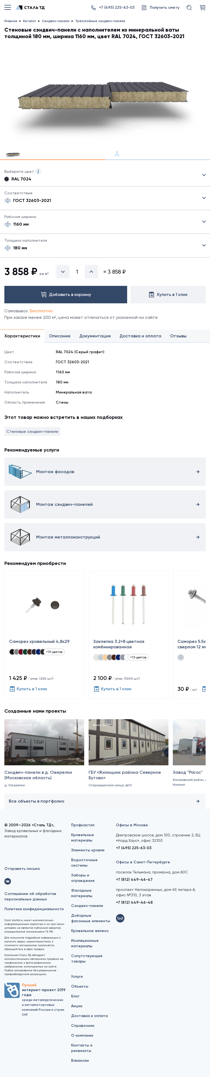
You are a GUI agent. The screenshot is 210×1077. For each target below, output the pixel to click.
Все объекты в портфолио (105, 801)
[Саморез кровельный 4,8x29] (44, 635)
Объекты (79, 986)
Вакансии (80, 1060)
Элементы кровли (87, 850)
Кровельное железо (90, 930)
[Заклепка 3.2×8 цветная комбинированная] (128, 635)
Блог (75, 996)
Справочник (82, 1025)
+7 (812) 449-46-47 (134, 879)
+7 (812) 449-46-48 (134, 902)
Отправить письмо (22, 868)
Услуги (77, 976)
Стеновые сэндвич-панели (32, 431)
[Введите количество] (77, 271)
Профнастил (82, 825)
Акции (76, 1006)
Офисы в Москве (132, 825)
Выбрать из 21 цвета (105, 175)
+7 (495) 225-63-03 (133, 848)
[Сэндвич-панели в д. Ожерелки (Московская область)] (44, 758)
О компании (82, 1035)
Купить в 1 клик (28, 689)
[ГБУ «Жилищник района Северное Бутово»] (128, 758)
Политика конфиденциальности (34, 909)
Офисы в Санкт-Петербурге (143, 862)
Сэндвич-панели (87, 905)
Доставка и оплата (89, 1016)
